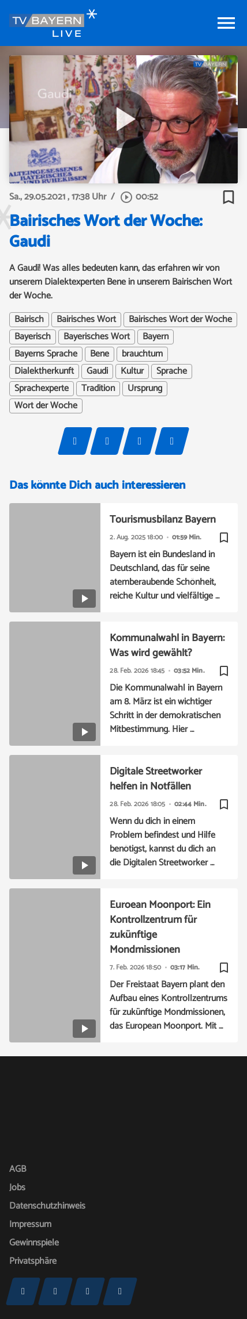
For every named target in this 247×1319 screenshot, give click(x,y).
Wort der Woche (45, 405)
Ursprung (145, 388)
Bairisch (29, 319)
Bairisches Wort (86, 319)
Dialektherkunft (44, 371)
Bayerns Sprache (45, 354)
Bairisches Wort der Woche (180, 319)
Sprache (171, 371)
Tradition (98, 388)
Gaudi (97, 371)
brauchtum (142, 354)
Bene (99, 354)
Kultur (132, 371)
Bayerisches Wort (96, 336)
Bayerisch (32, 336)
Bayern (156, 336)
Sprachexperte (41, 388)
